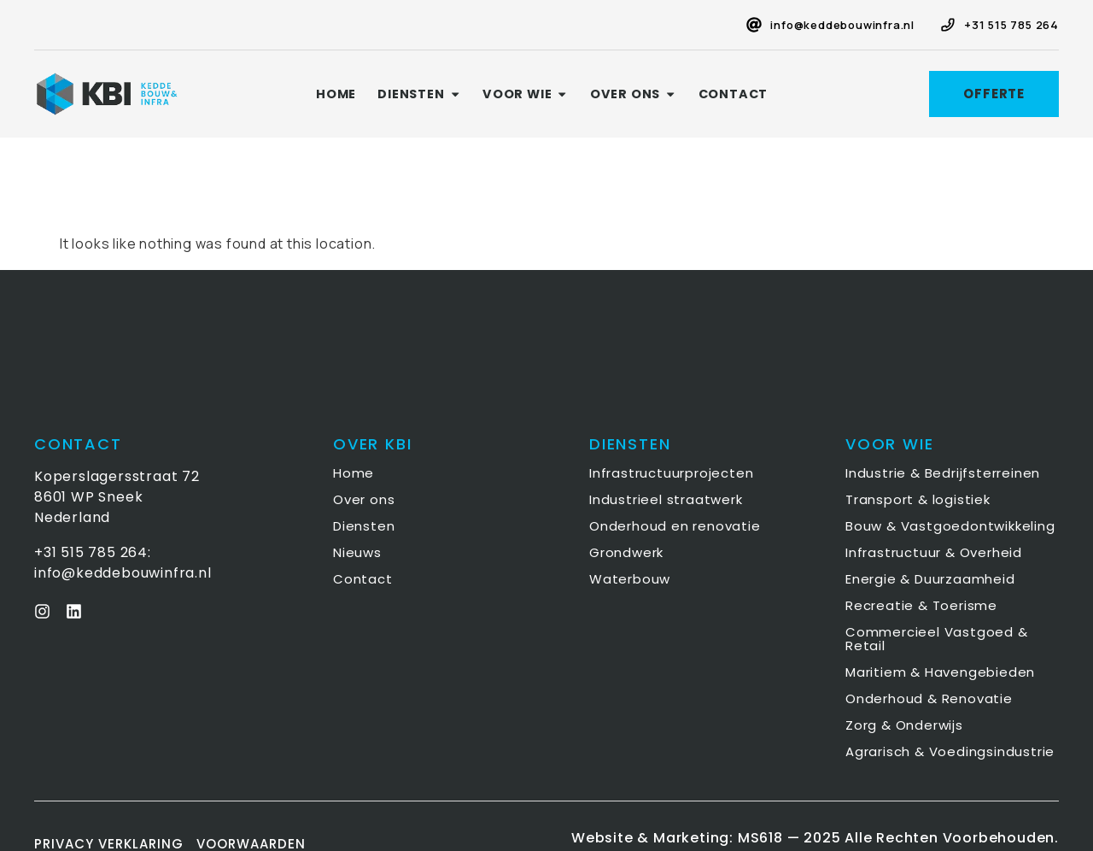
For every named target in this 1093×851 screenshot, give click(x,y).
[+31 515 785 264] (948, 24)
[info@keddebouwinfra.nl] (754, 24)
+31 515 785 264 (1011, 24)
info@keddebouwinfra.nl (842, 24)
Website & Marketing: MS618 (677, 838)
